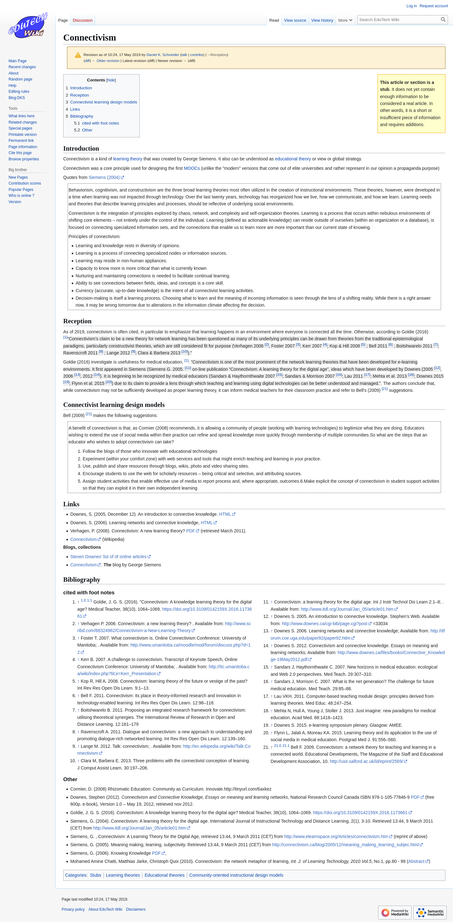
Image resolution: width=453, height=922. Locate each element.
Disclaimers (136, 909)
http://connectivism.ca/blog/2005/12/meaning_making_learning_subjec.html (345, 844)
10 (184, 351)
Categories (76, 875)
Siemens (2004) (104, 177)
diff (87, 60)
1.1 (89, 600)
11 (188, 367)
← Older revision (106, 60)
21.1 (286, 745)
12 (437, 367)
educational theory (293, 158)
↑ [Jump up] (78, 623)
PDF (190, 530)
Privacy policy (73, 909)
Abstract (416, 861)
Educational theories (165, 875)
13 (77, 375)
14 (97, 375)
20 (109, 382)
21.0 (277, 745)
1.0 (83, 600)
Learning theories (123, 875)
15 (279, 375)
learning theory (128, 158)
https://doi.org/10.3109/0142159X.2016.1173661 (360, 812)
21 (385, 388)
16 (339, 375)
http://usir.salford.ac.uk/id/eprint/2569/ (366, 761)
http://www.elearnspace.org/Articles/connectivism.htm (336, 836)
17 (367, 375)
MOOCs (192, 168)
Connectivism (83, 539)
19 (66, 382)
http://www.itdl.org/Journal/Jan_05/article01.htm (347, 609)
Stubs (95, 875)
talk (184, 55)
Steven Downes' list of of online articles (108, 556)
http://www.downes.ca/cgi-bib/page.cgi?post (324, 623)
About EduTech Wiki (105, 909)
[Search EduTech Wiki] (402, 19)
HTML (225, 514)
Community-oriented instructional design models (236, 875)
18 (411, 375)
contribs (196, 55)
